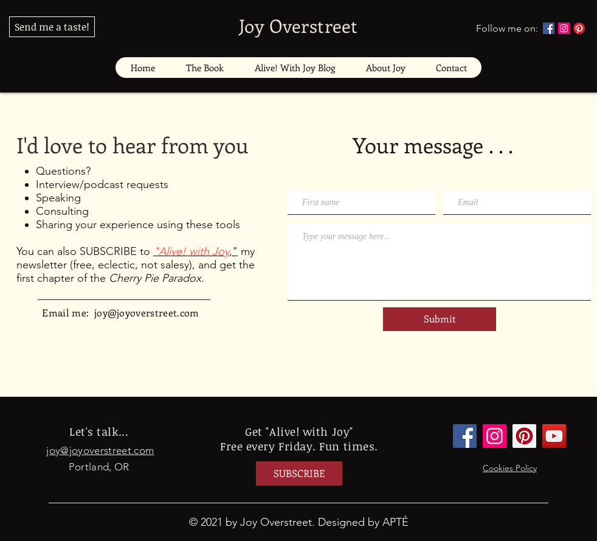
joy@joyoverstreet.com (146, 312)
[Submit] (439, 319)
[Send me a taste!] (52, 26)
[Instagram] (564, 28)
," (195, 251)
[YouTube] (554, 436)
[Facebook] (548, 28)
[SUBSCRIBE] (299, 473)
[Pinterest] (579, 28)
